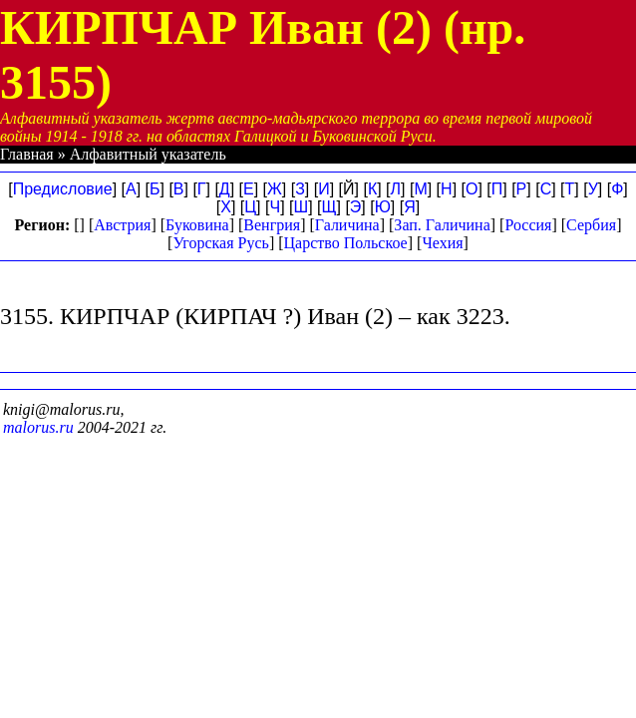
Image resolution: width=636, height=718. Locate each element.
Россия (527, 224)
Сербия (591, 224)
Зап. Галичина (441, 224)
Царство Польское (346, 242)
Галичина (347, 224)
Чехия (442, 242)
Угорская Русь (220, 242)
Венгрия (271, 224)
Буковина (197, 224)
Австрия (122, 224)
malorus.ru (38, 427)
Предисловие (63, 188)
